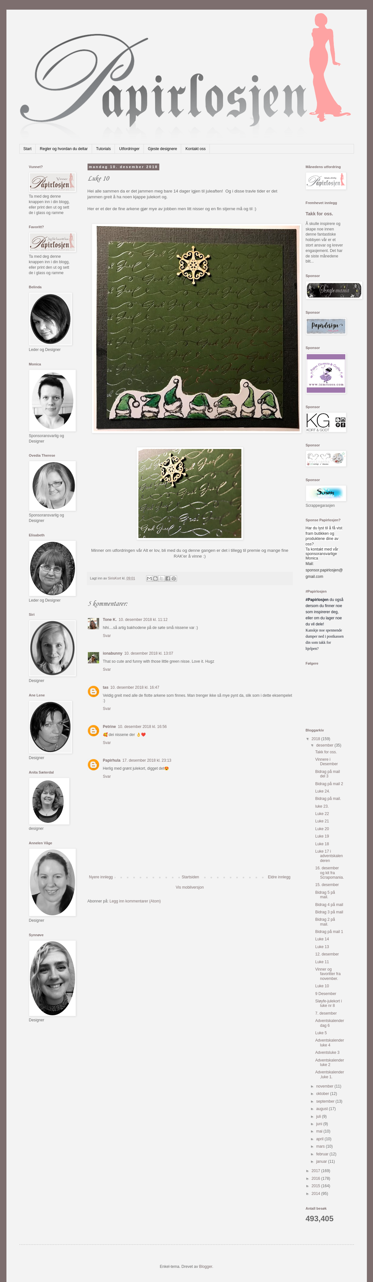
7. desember (326, 1013)
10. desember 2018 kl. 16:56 (142, 726)
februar (322, 1154)
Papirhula (112, 760)
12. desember (327, 954)
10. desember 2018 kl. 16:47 (134, 687)
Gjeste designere (162, 149)
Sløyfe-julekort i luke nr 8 (328, 1003)
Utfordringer (129, 149)
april (320, 1139)
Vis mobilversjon (190, 887)
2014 (316, 1193)
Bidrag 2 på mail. (325, 921)
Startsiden (190, 877)
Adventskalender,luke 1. (329, 1074)
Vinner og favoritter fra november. (327, 974)
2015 (316, 1186)
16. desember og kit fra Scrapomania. (329, 873)
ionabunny (113, 653)
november (325, 1086)
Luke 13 (322, 947)
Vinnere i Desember (326, 761)
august (322, 1109)
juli (319, 1116)
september (325, 1101)
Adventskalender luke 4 (329, 1042)
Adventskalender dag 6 (329, 1022)
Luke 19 (322, 836)
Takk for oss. (319, 213)
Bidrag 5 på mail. (325, 894)
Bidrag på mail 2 (329, 784)
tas (105, 687)
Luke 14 (322, 939)
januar (322, 1161)
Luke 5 (321, 1033)
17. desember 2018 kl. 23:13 (146, 760)
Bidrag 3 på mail (329, 912)
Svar (107, 635)
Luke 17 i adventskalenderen (329, 856)
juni (319, 1124)
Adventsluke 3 (327, 1052)
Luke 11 (322, 962)
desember (325, 745)
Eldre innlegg (279, 877)
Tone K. (110, 619)
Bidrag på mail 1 (329, 931)
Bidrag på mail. (328, 798)
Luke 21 (322, 821)
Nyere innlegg (101, 877)
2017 (316, 1171)
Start (27, 149)
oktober (323, 1093)
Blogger (205, 1266)
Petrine (109, 726)
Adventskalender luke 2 (329, 1062)
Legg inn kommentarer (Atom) (135, 901)
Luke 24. (322, 791)
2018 (316, 739)
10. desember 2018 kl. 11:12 (143, 619)
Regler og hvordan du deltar (64, 149)
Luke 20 (322, 829)
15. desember (327, 885)
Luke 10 (322, 986)
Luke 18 (322, 844)
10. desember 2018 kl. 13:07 (148, 653)
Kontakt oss (195, 149)
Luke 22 (322, 813)
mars (321, 1146)
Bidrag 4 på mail (329, 904)
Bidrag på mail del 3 (327, 773)
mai (319, 1131)
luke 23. (322, 806)
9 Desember (325, 993)
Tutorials (103, 149)
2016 (316, 1178)
